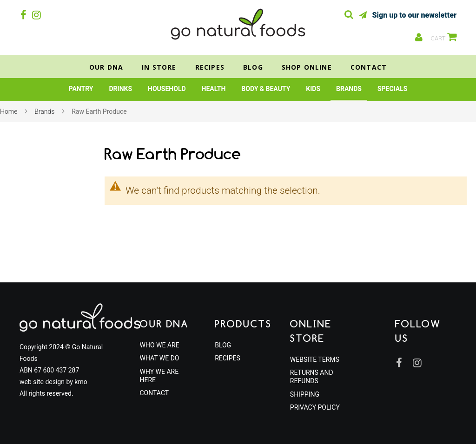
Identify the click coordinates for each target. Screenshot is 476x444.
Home (8, 111)
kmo (80, 381)
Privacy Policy (315, 407)
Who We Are (159, 345)
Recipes (210, 67)
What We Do (159, 358)
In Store (159, 67)
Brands (44, 111)
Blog (253, 67)
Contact (368, 67)
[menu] (238, 89)
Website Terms (314, 359)
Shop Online (307, 67)
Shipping (304, 394)
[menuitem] (81, 88)
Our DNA (106, 67)
